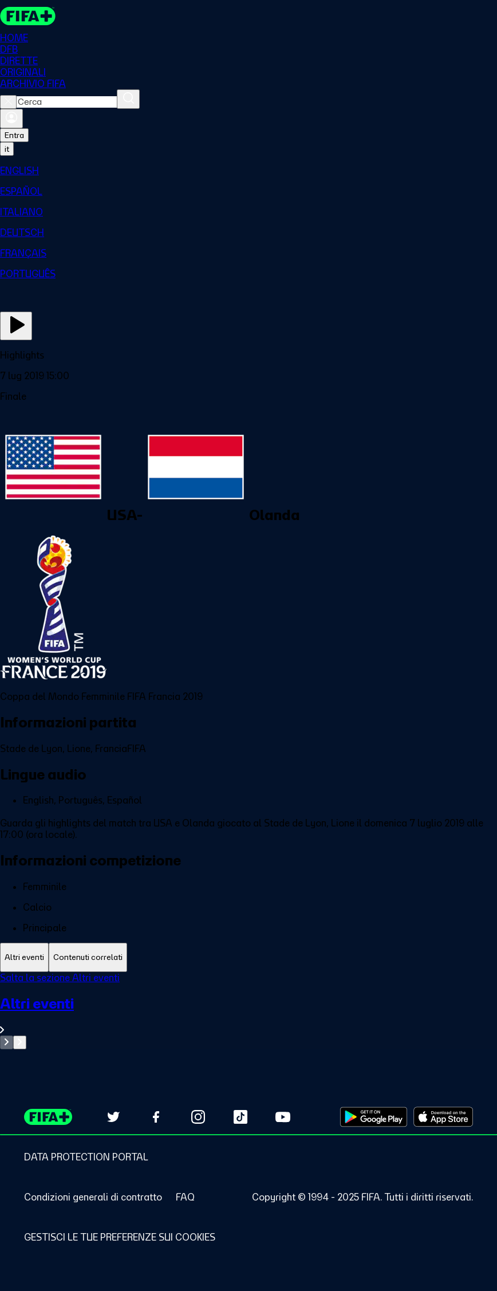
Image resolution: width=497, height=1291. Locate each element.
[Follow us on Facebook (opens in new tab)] (155, 1116)
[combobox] (67, 102)
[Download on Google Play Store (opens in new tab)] (374, 1116)
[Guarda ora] (16, 326)
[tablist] (248, 957)
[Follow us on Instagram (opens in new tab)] (198, 1116)
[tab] (24, 957)
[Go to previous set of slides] (6, 1042)
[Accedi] (11, 118)
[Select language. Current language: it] (7, 149)
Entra (14, 135)
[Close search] (8, 102)
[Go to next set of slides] (19, 1042)
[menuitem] (248, 170)
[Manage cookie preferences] (119, 1237)
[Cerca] (128, 99)
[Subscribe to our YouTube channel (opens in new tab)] (282, 1116)
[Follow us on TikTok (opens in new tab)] (240, 1116)
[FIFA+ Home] (28, 16)
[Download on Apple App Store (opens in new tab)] (443, 1116)
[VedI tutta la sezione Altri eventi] (248, 1015)
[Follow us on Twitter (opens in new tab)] (113, 1116)
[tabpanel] (248, 1010)
